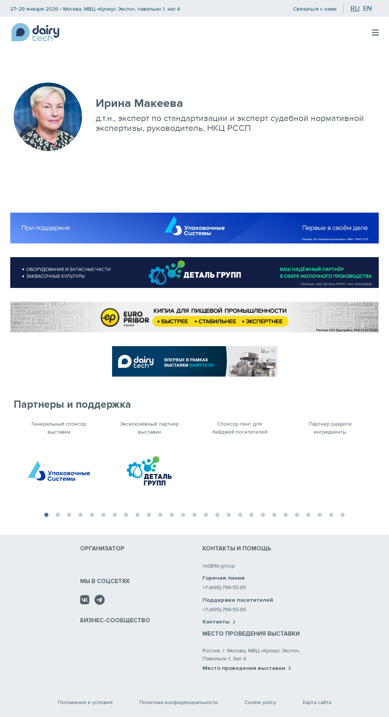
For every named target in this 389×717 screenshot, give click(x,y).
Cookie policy (260, 702)
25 (320, 514)
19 (251, 514)
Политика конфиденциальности (178, 702)
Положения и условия (85, 702)
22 (285, 514)
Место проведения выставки (246, 668)
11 (160, 514)
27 (342, 514)
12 (172, 514)
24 (308, 514)
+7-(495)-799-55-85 (224, 587)
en (367, 8)
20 (263, 514)
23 (297, 514)
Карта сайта (317, 702)
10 (149, 514)
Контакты (219, 622)
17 (228, 514)
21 (274, 514)
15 (206, 514)
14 (194, 514)
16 (217, 514)
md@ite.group (218, 566)
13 (183, 514)
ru (355, 8)
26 (331, 514)
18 (240, 514)
